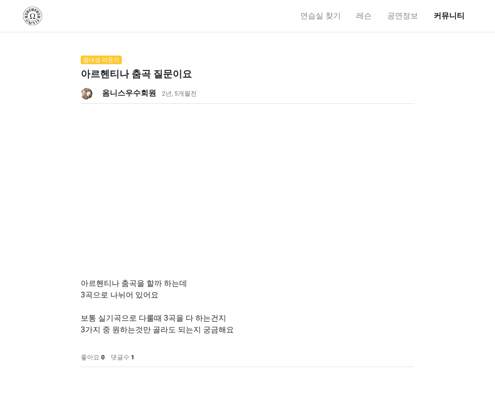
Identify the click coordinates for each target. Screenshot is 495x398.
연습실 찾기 (320, 15)
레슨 (364, 15)
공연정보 (402, 15)
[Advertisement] (247, 171)
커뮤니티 (449, 15)
